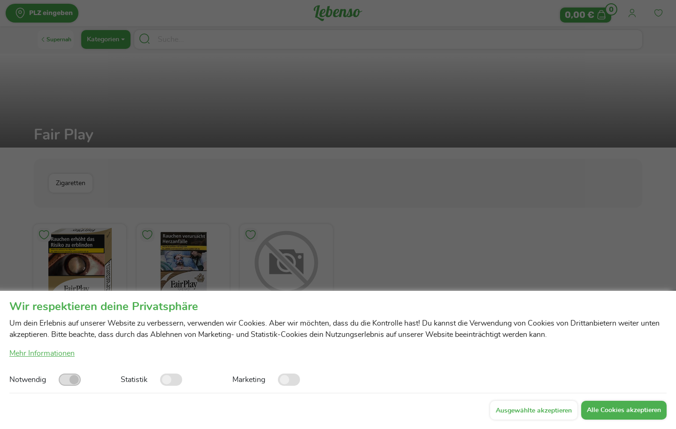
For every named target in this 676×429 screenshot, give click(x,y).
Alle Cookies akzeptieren (624, 410)
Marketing (248, 379)
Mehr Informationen (42, 353)
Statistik (134, 379)
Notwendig (27, 379)
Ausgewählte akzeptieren (534, 410)
